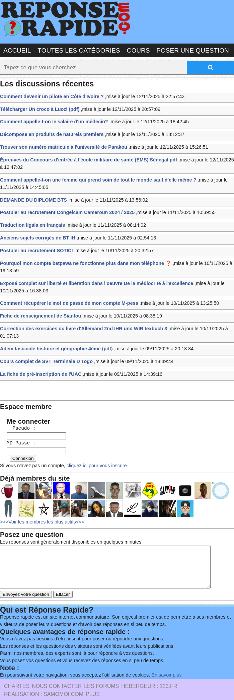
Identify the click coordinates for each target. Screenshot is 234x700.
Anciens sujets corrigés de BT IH (36, 230)
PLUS (93, 680)
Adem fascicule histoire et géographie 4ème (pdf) (54, 336)
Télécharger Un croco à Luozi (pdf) (38, 107)
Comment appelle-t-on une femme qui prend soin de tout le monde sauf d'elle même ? (93, 175)
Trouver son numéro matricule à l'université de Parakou (61, 143)
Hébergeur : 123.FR (149, 672)
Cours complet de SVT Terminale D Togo (44, 348)
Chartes (16, 672)
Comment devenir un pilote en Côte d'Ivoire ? (49, 94)
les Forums (101, 672)
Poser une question (192, 50)
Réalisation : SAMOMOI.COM (43, 680)
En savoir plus (159, 660)
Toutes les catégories (78, 50)
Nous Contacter (57, 672)
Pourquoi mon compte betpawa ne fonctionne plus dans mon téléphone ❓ (82, 255)
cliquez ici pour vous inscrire (91, 448)
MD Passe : (18, 427)
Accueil (17, 50)
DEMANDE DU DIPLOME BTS (32, 194)
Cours (138, 50)
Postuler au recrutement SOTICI (35, 243)
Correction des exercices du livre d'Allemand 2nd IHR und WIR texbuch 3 (80, 317)
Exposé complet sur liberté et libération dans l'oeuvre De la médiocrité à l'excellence (92, 274)
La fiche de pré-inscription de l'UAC (39, 361)
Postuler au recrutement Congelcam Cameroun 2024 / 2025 (64, 206)
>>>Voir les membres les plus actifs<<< (40, 504)
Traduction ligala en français (31, 218)
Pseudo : (18, 413)
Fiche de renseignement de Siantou (39, 305)
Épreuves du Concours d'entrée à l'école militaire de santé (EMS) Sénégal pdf (84, 155)
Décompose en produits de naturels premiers (49, 131)
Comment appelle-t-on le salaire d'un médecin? (51, 119)
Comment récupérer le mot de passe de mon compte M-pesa (66, 293)
